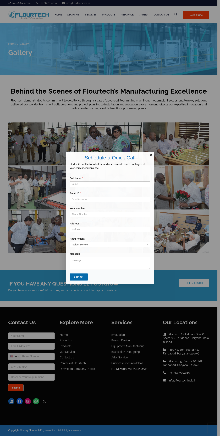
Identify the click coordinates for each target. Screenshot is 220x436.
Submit (78, 277)
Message (75, 253)
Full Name (76, 178)
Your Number (78, 208)
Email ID (75, 193)
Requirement (77, 238)
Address (74, 223)
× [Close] (150, 155)
